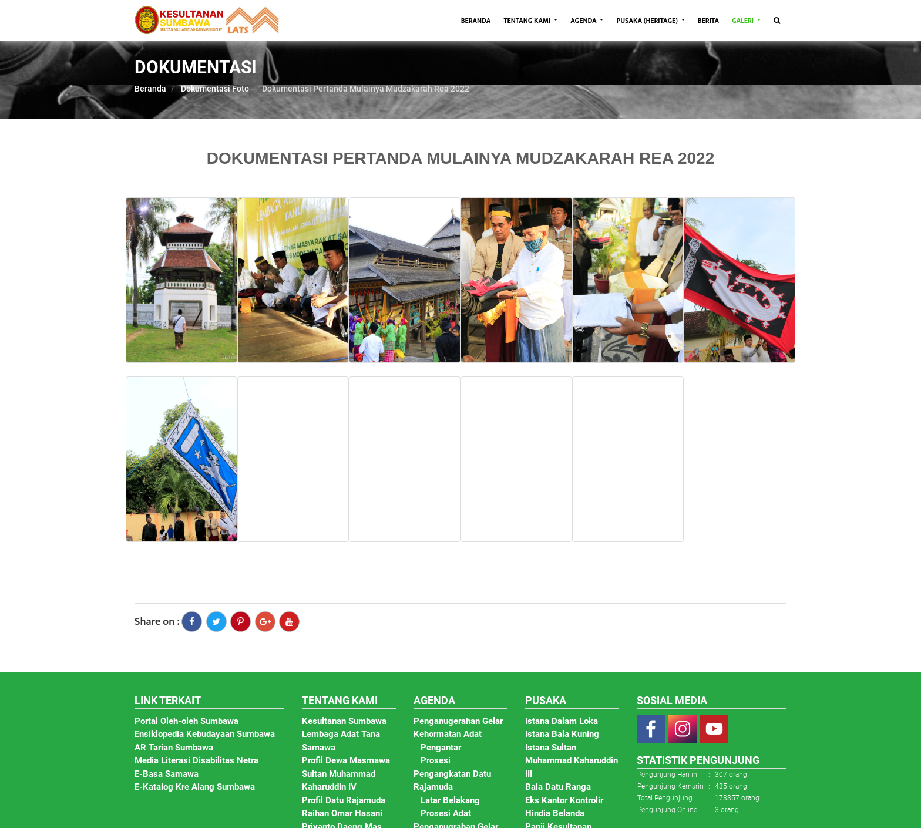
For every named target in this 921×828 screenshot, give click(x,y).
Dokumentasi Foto (215, 88)
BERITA (708, 20)
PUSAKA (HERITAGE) (647, 20)
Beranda (150, 88)
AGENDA (584, 20)
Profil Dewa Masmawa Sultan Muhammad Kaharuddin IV (346, 773)
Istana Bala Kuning (562, 734)
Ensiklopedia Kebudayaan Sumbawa (205, 734)
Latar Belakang (450, 800)
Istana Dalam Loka (561, 721)
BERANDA (479, 20)
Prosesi (436, 760)
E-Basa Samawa (167, 774)
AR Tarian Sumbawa (174, 747)
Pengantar (441, 747)
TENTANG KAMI (527, 20)
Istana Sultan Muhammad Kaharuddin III (571, 760)
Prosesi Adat (446, 813)
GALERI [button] (743, 20)
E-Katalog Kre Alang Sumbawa (195, 787)
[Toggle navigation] (776, 21)
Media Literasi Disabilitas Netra (196, 760)
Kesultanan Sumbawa (344, 721)
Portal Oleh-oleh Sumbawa (186, 721)
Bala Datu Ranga (558, 787)
